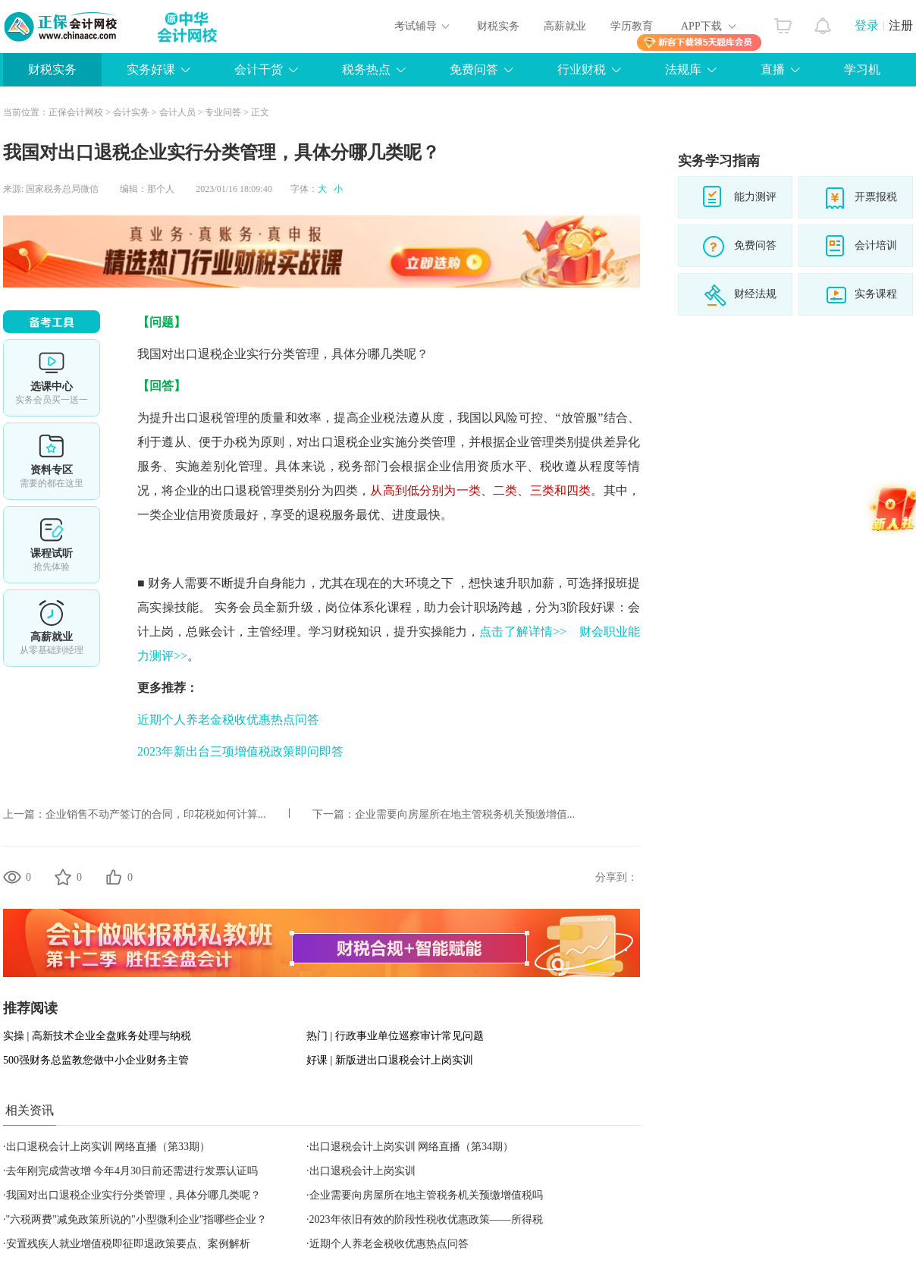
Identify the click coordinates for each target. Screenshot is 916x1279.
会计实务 (131, 112)
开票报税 (876, 197)
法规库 (683, 69)
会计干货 (258, 69)
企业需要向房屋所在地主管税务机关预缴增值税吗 (426, 1195)
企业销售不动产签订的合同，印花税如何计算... (155, 814)
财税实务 (498, 26)
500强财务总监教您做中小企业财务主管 (96, 1060)
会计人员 (177, 112)
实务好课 (151, 69)
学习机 (862, 69)
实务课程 (876, 294)
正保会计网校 (76, 112)
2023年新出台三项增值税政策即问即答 (240, 751)
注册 (901, 25)
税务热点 (366, 69)
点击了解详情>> (522, 631)
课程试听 (51, 545)
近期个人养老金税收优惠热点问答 (228, 719)
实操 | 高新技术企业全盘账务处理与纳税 (97, 1036)
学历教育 (631, 26)
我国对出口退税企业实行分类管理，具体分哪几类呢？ (133, 1195)
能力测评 (755, 197)
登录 (867, 25)
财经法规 (755, 294)
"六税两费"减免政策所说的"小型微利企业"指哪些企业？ (137, 1219)
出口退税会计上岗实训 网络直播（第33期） (108, 1146)
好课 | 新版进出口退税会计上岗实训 (389, 1060)
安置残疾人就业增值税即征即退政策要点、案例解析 (128, 1243)
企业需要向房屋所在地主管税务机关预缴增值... (465, 814)
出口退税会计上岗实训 (362, 1171)
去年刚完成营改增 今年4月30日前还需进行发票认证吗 (132, 1171)
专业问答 (223, 112)
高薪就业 (565, 26)
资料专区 (51, 461)
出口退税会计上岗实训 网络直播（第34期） (411, 1146)
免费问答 (474, 69)
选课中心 (51, 378)
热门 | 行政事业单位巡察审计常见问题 (395, 1036)
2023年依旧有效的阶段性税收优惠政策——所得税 (426, 1219)
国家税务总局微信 (62, 189)
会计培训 (876, 245)
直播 (773, 69)
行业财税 (581, 69)
